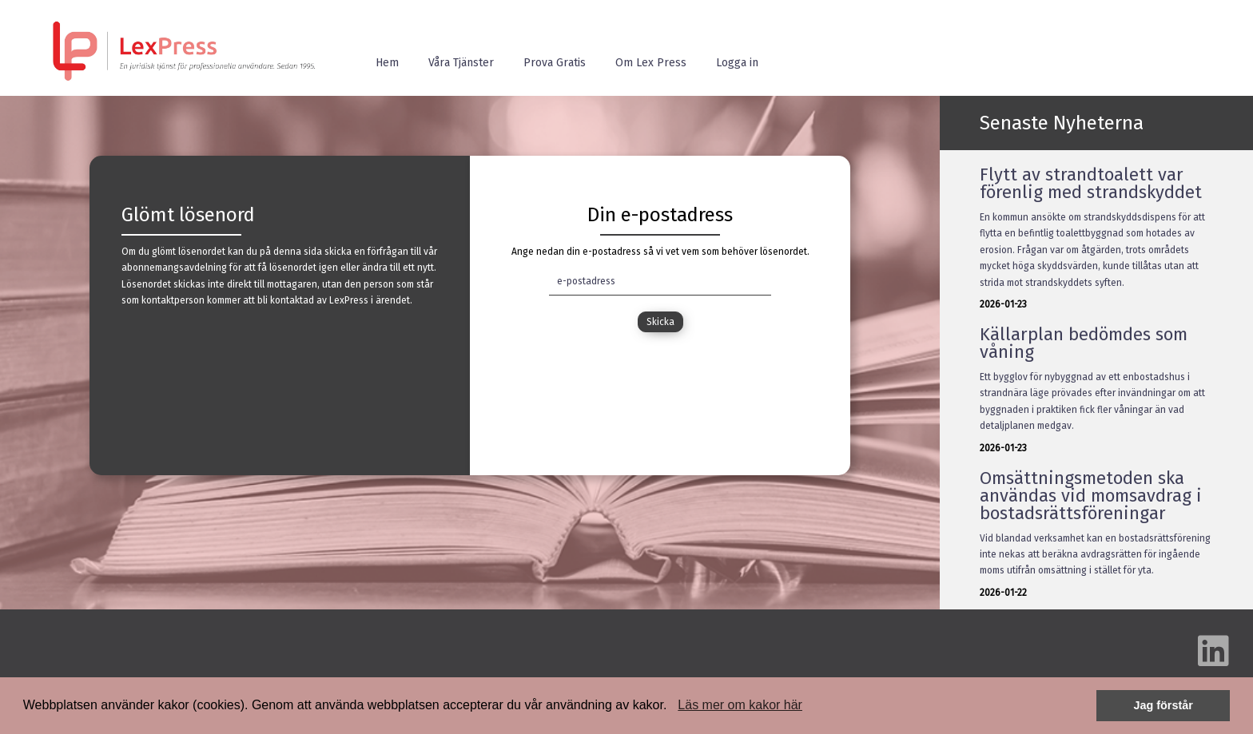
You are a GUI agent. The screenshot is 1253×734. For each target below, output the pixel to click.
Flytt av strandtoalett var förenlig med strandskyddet (1091, 183)
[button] (672, 706)
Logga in (737, 62)
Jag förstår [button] (1162, 705)
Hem (387, 62)
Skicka (660, 321)
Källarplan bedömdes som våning (1083, 343)
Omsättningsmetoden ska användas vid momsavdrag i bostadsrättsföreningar (1091, 495)
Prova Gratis (554, 62)
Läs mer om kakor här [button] (740, 705)
